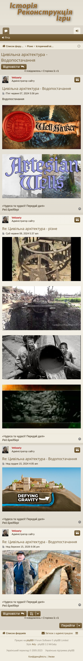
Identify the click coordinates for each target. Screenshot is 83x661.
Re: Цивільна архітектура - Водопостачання (39, 459)
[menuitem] (57, 633)
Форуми (6, 31)
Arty (34, 644)
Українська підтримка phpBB (59, 650)
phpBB (30, 640)
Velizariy (16, 77)
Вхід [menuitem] (78, 31)
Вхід (7, 37)
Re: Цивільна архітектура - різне (29, 228)
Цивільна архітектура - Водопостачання (24, 57)
